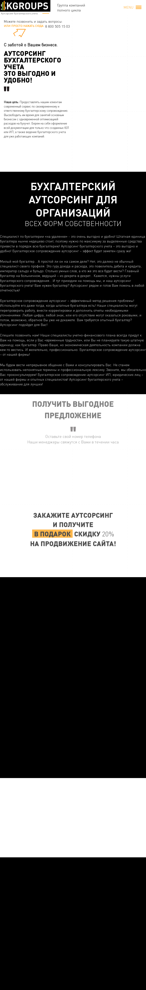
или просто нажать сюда (23, 26)
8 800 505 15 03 (57, 26)
